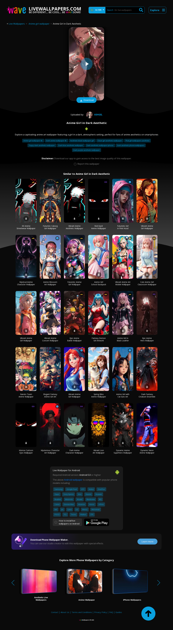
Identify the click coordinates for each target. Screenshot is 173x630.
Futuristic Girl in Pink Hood (123, 227)
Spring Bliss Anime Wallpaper (98, 395)
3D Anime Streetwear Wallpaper (26, 227)
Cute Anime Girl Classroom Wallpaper (147, 283)
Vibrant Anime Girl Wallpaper (147, 227)
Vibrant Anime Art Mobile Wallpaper (122, 283)
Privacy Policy (100, 612)
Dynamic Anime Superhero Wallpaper (123, 451)
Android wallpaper (73, 479)
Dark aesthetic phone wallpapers (130, 145)
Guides (118, 612)
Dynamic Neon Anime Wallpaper (147, 451)
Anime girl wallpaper (39, 23)
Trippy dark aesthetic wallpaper (42, 145)
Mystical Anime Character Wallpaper (26, 283)
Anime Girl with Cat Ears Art (122, 395)
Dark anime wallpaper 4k (56, 140)
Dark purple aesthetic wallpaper (86, 150)
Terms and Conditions (81, 612)
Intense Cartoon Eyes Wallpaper (26, 451)
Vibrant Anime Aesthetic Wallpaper (74, 227)
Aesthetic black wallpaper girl (82, 140)
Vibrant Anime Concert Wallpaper (50, 339)
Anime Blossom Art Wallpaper (50, 283)
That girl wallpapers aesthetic (137, 140)
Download (86, 100)
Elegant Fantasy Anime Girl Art (50, 395)
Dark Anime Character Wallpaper (74, 451)
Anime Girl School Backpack (98, 283)
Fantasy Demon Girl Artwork (99, 339)
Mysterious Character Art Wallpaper (50, 451)
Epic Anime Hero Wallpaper (147, 339)
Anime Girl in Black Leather (123, 339)
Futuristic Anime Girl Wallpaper (74, 283)
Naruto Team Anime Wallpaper (26, 395)
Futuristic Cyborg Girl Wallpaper (50, 227)
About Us (65, 612)
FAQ (111, 612)
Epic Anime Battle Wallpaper (74, 339)
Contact (54, 612)
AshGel (94, 114)
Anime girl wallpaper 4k (33, 140)
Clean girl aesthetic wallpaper (110, 140)
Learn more (147, 541)
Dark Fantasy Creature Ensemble (147, 395)
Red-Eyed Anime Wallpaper (98, 227)
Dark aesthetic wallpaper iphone (100, 145)
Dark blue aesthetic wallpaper (70, 145)
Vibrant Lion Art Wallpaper (98, 451)
